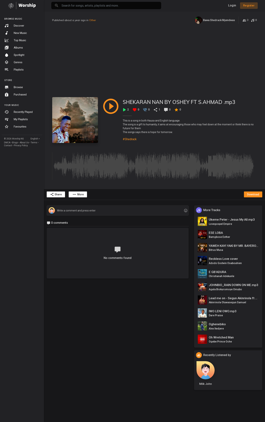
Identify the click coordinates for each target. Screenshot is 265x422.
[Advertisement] (154, 60)
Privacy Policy (21, 145)
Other (92, 20)
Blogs (15, 142)
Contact (8, 145)
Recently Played (18, 112)
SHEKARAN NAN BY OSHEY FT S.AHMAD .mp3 (179, 102)
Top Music (15, 40)
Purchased (15, 94)
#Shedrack (130, 139)
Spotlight (14, 55)
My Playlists (16, 119)
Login (232, 5)
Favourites (15, 126)
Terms (34, 142)
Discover (14, 25)
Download (253, 194)
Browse (13, 87)
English (34, 138)
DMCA (7, 142)
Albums (13, 47)
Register (249, 5)
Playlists (14, 69)
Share (56, 194)
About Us (24, 142)
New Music (15, 33)
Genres (13, 62)
